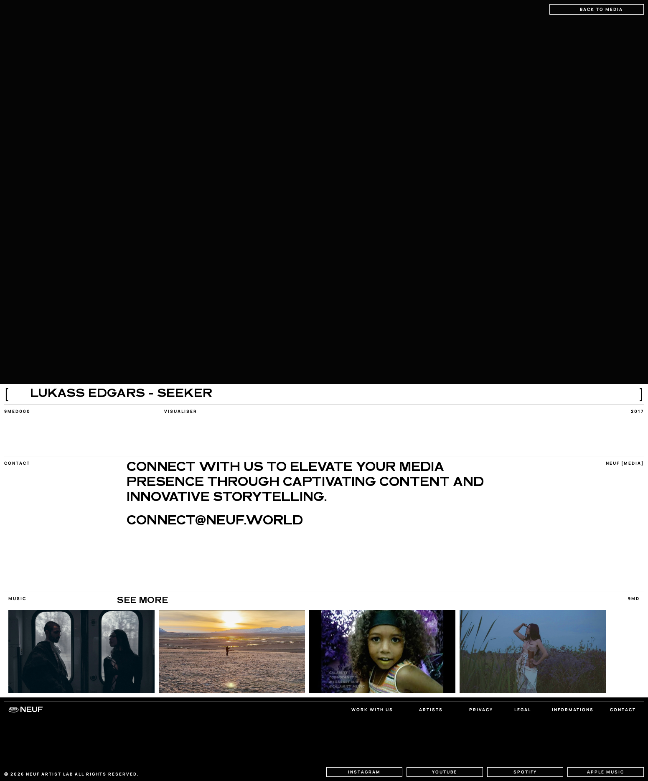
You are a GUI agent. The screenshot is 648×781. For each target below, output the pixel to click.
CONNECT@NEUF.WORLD (215, 521)
